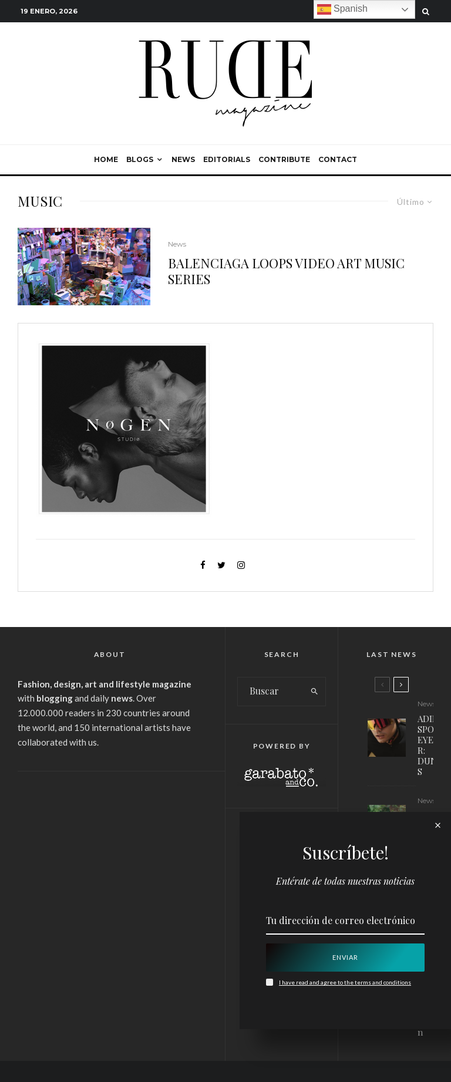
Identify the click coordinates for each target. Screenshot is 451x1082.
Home (106, 159)
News (183, 159)
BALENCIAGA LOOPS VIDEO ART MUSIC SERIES (286, 270)
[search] (314, 691)
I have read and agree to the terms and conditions (345, 982)
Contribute (284, 159)
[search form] (271, 691)
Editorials (226, 159)
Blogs (139, 159)
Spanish (342, 9)
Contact (337, 159)
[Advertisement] (109, 862)
